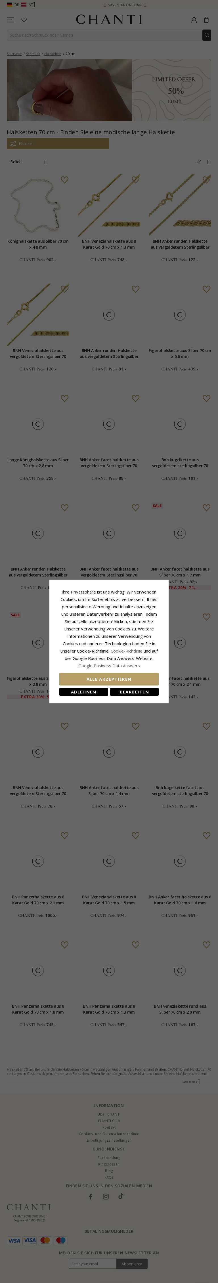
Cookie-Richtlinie (126, 651)
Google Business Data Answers (109, 665)
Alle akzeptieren (109, 679)
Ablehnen (84, 692)
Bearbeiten (134, 692)
